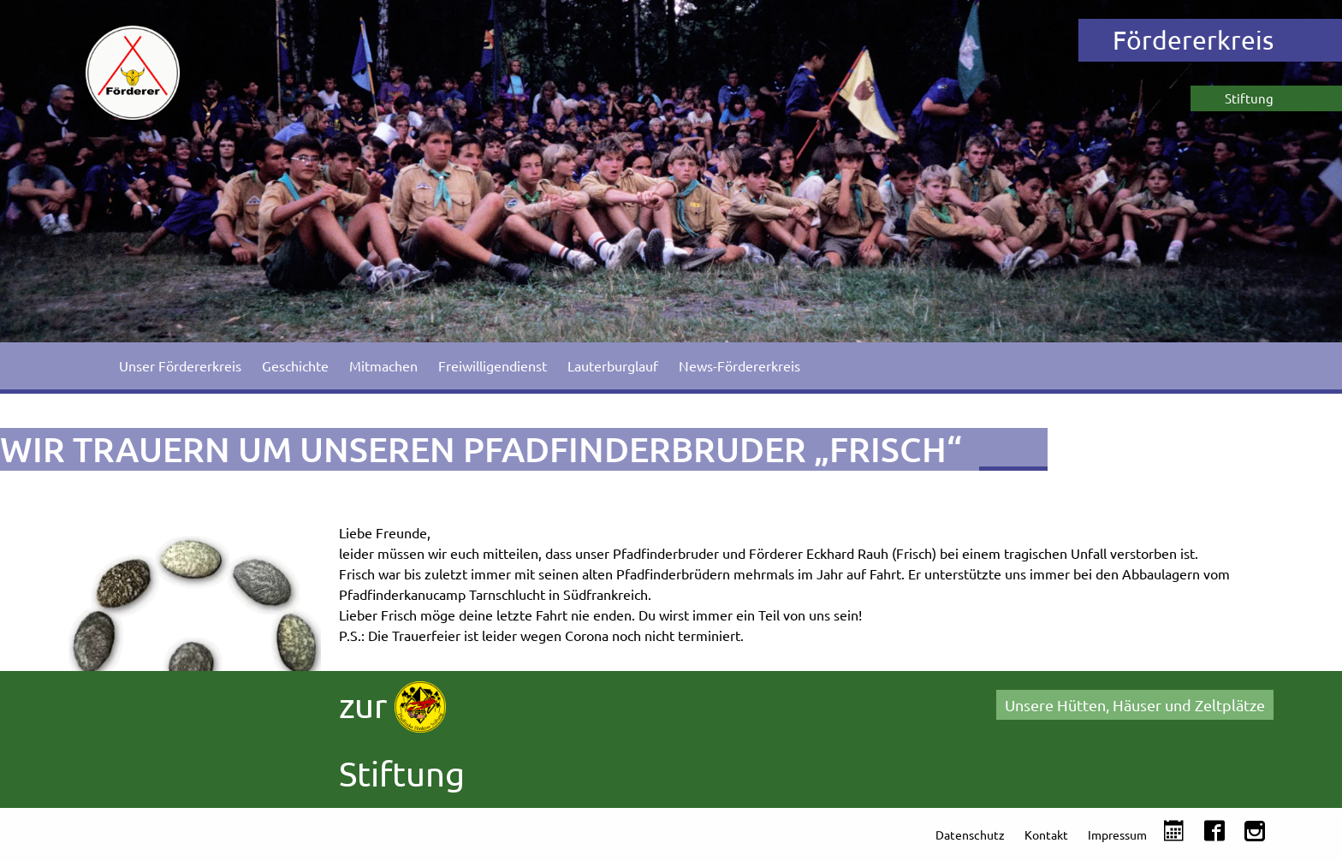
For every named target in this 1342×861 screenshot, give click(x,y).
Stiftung (1249, 98)
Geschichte (295, 365)
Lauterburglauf (612, 365)
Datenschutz (970, 834)
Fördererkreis (1193, 40)
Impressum (1117, 834)
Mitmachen (383, 365)
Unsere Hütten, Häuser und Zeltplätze (1135, 705)
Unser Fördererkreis (180, 365)
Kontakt (1046, 834)
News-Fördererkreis (739, 365)
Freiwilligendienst (492, 365)
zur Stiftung (402, 737)
